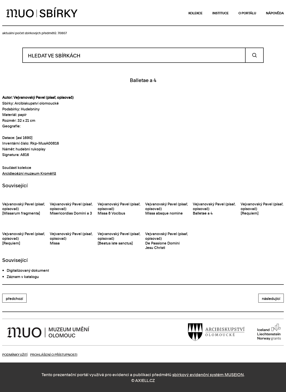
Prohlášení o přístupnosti (53, 354)
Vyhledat (254, 55)
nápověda (275, 13)
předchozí (14, 298)
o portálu (247, 13)
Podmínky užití (14, 354)
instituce (220, 13)
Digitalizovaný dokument (28, 270)
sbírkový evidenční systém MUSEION (208, 374)
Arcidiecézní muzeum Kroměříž (29, 173)
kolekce (195, 13)
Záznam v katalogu (23, 276)
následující (271, 298)
